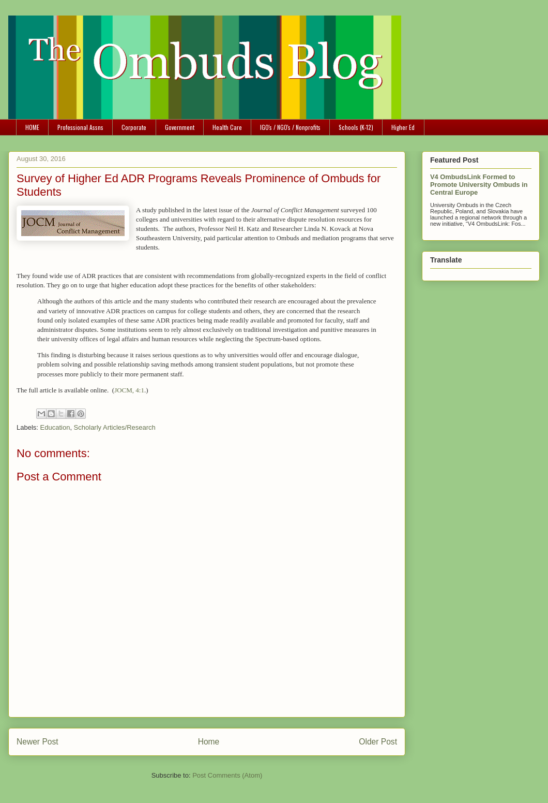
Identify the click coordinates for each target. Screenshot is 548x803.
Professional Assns (80, 127)
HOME (32, 127)
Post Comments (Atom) (227, 775)
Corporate (133, 127)
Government (179, 127)
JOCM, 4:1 (129, 390)
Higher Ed (403, 127)
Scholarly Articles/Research (115, 427)
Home (209, 741)
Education (55, 427)
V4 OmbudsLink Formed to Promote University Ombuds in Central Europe (479, 184)
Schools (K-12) (356, 127)
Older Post (378, 741)
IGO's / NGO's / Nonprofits (290, 127)
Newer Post (37, 741)
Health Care (227, 127)
